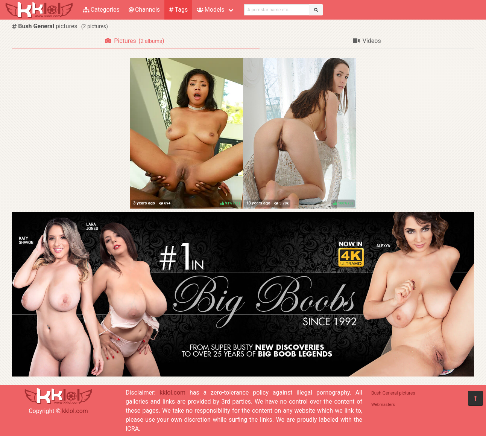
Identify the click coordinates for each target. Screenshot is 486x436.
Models (210, 9)
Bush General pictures (393, 393)
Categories (101, 9)
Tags (178, 9)
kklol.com (75, 411)
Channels (144, 9)
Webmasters (383, 404)
